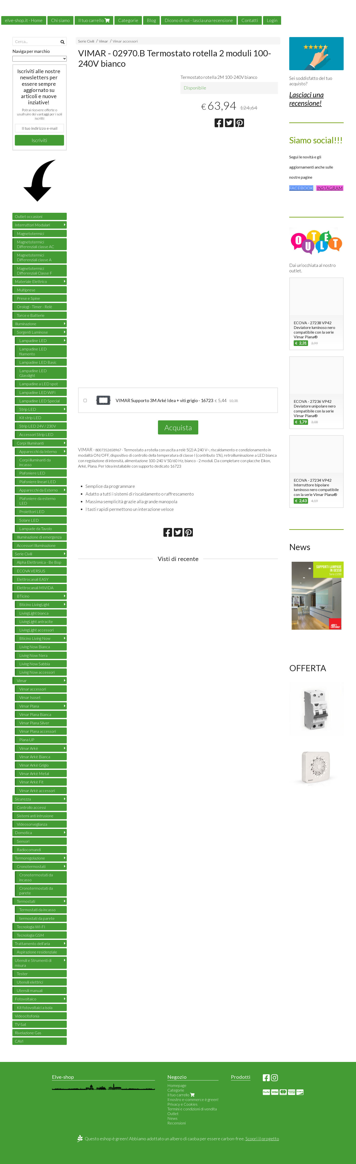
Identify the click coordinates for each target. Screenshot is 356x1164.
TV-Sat (20, 1024)
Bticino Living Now (34, 638)
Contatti (250, 20)
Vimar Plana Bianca (35, 714)
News (172, 1118)
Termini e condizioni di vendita (192, 1108)
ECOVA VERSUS (31, 570)
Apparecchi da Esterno (38, 490)
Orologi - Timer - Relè (34, 306)
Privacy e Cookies (182, 1104)
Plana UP (26, 739)
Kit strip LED (30, 417)
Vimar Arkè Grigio (34, 765)
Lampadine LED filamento (33, 351)
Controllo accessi (31, 807)
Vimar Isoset (30, 697)
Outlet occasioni (28, 216)
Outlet (172, 1113)
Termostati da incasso (37, 909)
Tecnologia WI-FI (31, 926)
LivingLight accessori (36, 629)
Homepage (176, 1085)
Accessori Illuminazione (36, 545)
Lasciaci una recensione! (306, 98)
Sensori (23, 841)
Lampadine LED (33, 340)
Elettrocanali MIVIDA (35, 587)
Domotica (23, 832)
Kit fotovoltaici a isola (34, 1007)
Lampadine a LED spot (38, 383)
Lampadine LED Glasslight (33, 373)
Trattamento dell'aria (32, 943)
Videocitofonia (27, 1015)
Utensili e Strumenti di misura (33, 962)
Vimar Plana (29, 706)
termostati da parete (37, 918)
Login (272, 20)
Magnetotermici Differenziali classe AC (35, 244)
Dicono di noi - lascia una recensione (199, 20)
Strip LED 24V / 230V (37, 426)
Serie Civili (86, 41)
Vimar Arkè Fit (31, 781)
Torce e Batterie (30, 315)
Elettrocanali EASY (32, 579)
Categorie (128, 20)
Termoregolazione (30, 858)
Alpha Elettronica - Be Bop (39, 562)
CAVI (19, 1041)
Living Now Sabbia (34, 663)
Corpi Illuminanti (30, 443)
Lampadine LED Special (39, 400)
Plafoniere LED (32, 473)
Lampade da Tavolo (35, 528)
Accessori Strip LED (36, 434)
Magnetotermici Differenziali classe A (34, 257)
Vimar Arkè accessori (37, 790)
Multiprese (26, 289)
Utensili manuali (30, 990)
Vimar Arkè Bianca (34, 756)
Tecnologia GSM (30, 935)
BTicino (23, 596)
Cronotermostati (31, 866)
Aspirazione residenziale (37, 951)
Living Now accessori (37, 672)
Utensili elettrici (30, 982)
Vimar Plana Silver (34, 722)
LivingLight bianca (33, 613)
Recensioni (176, 1123)
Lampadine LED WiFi (37, 392)
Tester (22, 973)
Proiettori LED (31, 511)
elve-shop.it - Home (24, 20)
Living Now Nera (33, 655)
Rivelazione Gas (28, 1032)
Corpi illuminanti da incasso (35, 462)
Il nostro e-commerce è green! (193, 1099)
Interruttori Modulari (32, 224)
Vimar (103, 41)
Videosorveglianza (32, 824)
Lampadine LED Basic (38, 362)
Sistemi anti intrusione (35, 815)
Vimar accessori (125, 41)
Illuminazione (25, 323)
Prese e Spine (28, 298)
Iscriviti (39, 140)
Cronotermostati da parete (36, 890)
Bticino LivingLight (34, 604)
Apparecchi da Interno (38, 451)
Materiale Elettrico (31, 281)
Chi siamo (60, 20)
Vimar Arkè (28, 748)
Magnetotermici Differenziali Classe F (34, 270)
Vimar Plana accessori (37, 731)
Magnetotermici (30, 233)
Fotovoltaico (25, 998)
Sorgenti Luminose (32, 332)
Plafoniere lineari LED (37, 481)
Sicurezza (23, 799)
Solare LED (29, 520)
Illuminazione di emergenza (39, 537)
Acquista (178, 427)
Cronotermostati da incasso (36, 877)
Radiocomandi (29, 849)
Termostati (26, 901)
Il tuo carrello (94, 20)
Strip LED (27, 409)
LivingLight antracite (36, 621)
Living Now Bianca (34, 646)
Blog (151, 20)
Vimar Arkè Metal (34, 773)
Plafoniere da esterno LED (37, 500)
